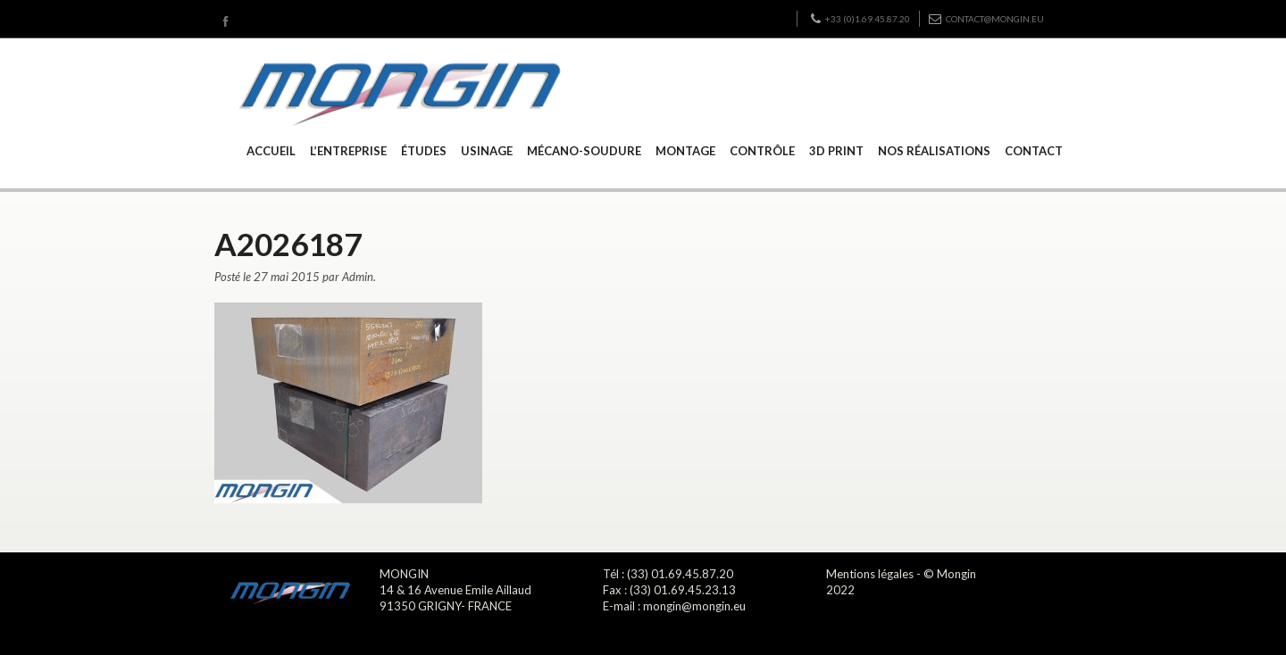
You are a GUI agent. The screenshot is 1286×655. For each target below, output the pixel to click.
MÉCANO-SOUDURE (584, 151)
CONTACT (1034, 151)
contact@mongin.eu (986, 18)
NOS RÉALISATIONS (934, 151)
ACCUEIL (271, 151)
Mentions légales (870, 574)
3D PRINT (836, 151)
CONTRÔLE (762, 151)
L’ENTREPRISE (348, 151)
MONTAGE (685, 151)
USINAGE (487, 151)
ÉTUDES (424, 151)
